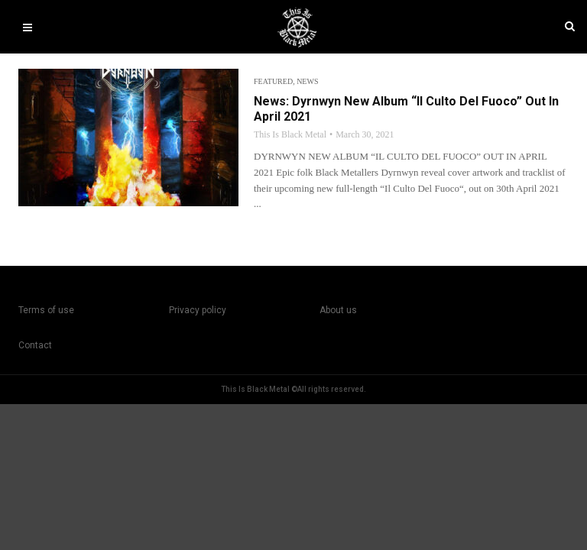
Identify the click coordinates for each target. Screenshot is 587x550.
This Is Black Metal (290, 134)
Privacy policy (197, 310)
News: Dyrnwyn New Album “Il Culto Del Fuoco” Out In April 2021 (406, 109)
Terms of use (46, 310)
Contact (35, 345)
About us (338, 310)
